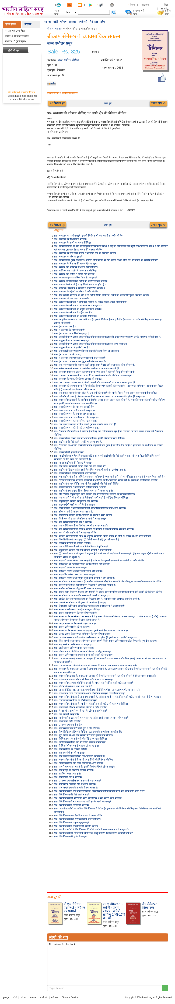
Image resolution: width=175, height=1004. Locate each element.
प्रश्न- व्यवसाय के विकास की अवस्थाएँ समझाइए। (75, 263)
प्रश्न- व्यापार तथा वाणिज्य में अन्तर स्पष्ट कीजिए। (76, 267)
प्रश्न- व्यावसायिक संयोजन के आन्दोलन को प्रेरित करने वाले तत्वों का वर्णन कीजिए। (91, 703)
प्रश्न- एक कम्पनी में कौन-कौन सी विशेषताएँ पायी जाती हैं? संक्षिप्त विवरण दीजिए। (91, 497)
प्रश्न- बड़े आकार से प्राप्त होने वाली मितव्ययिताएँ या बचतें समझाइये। (84, 679)
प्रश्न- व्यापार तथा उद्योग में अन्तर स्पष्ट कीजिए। (74, 274)
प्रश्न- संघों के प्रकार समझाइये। (67, 773)
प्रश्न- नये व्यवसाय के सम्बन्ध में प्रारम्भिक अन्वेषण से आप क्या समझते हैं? (86, 368)
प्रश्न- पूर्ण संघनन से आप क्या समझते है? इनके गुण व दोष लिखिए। (83, 735)
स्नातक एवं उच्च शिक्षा (15, 30)
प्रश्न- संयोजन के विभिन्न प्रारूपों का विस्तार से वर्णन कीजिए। (80, 707)
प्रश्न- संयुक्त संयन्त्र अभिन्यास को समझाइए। (73, 644)
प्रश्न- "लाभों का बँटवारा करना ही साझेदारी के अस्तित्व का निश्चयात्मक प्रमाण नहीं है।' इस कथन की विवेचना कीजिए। (106, 480)
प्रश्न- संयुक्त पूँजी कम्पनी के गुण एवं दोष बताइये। (76, 501)
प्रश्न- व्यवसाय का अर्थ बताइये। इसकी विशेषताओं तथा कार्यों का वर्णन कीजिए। (89, 235)
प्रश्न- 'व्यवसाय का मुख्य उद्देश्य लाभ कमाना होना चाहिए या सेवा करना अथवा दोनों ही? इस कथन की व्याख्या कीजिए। (106, 260)
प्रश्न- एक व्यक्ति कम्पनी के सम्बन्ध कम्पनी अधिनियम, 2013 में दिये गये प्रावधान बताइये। (94, 529)
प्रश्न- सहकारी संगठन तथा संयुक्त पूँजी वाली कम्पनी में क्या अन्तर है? (84, 578)
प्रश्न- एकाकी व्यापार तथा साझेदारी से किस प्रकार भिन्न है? (80, 487)
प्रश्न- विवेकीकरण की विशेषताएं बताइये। (72, 794)
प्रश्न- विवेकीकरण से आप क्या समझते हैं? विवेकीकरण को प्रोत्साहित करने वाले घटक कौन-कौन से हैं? (99, 791)
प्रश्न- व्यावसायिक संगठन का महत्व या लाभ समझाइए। (78, 305)
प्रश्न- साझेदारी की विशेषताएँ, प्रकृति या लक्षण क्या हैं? (78, 441)
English (165, 8)
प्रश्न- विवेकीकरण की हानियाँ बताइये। (71, 836)
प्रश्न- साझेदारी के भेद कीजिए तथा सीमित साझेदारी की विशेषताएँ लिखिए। (87, 483)
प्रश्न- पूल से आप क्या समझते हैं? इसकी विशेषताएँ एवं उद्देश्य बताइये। (84, 766)
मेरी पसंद (94, 21)
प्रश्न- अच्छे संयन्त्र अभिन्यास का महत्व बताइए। (74, 647)
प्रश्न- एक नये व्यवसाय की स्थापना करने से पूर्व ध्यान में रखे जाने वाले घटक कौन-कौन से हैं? (94, 364)
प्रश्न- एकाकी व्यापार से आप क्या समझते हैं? (74, 406)
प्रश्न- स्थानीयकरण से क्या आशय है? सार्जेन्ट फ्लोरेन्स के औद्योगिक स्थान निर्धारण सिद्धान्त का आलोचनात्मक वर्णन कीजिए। (108, 581)
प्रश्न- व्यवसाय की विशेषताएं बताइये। (70, 239)
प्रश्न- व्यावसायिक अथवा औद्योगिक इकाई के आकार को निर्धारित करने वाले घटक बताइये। (94, 682)
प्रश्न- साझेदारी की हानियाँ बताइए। (69, 452)
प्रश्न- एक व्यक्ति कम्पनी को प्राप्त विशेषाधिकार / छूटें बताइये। (81, 546)
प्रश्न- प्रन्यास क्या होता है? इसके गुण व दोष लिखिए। (77, 728)
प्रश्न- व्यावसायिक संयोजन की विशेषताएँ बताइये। (75, 700)
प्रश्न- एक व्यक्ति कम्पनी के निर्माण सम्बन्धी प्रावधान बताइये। (81, 525)
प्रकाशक (145, 4)
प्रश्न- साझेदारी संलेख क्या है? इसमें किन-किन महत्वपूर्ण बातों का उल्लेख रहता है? (90, 469)
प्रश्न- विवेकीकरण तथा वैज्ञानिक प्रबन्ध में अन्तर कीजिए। (79, 815)
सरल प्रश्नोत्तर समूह (59, 43)
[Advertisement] (107, 864)
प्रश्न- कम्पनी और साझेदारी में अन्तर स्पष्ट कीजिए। (76, 532)
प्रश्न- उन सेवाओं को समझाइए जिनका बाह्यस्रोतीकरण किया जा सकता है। (87, 351)
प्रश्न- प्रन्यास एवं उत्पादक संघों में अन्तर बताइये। (75, 784)
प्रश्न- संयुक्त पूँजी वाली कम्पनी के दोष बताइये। (75, 504)
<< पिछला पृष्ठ (57, 103)
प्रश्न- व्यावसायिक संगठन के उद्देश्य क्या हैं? (73, 312)
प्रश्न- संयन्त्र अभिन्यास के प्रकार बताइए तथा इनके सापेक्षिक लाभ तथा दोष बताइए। (91, 630)
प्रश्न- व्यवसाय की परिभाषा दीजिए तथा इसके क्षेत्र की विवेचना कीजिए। (85, 253)
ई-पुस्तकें (27, 24)
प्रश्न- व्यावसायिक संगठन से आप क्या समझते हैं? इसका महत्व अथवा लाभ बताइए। (90, 302)
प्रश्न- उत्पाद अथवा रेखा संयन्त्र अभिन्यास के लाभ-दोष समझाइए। (82, 633)
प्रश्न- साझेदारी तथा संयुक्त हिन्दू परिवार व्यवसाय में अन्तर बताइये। (83, 490)
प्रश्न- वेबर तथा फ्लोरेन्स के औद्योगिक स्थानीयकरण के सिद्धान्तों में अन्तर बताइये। (89, 606)
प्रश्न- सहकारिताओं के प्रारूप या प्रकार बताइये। (75, 574)
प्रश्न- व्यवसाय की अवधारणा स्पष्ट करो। (71, 298)
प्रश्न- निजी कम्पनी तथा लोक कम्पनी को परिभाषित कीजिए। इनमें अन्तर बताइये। (90, 508)
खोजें (55, 21)
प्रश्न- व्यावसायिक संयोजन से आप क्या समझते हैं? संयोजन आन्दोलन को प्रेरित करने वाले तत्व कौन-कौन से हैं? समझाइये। (108, 696)
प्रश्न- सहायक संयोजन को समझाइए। (70, 752)
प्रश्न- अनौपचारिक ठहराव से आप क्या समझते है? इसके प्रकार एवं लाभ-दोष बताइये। (91, 717)
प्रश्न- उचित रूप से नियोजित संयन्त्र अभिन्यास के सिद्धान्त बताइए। (83, 651)
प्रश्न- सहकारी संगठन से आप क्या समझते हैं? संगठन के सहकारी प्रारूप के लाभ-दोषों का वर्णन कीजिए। (99, 560)
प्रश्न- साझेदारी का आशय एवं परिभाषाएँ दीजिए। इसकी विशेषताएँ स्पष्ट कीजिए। (89, 438)
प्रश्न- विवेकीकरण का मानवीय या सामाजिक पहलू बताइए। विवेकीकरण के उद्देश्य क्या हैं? (93, 833)
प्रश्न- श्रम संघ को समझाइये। (66, 714)
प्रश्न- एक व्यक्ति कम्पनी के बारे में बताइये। (73, 522)
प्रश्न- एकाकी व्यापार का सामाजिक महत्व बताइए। (76, 420)
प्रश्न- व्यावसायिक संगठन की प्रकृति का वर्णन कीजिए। (78, 309)
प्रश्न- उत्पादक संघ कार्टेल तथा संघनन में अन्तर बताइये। (78, 780)
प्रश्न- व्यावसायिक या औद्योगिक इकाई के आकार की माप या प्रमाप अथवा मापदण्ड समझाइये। (95, 665)
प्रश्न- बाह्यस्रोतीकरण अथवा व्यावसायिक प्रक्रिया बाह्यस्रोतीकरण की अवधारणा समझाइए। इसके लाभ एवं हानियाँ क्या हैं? (107, 337)
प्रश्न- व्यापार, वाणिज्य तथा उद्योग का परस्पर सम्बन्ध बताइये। (81, 281)
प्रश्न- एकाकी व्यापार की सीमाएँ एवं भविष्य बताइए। (77, 427)
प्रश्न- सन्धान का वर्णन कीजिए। (67, 721)
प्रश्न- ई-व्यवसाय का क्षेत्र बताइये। (68, 354)
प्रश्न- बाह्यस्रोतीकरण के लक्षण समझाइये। (72, 340)
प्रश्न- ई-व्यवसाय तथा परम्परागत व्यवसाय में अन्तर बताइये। (80, 358)
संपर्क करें (83, 21)
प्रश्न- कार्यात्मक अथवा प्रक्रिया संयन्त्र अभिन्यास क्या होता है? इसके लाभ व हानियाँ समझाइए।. (96, 637)
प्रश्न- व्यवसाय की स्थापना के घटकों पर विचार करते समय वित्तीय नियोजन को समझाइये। (93, 375)
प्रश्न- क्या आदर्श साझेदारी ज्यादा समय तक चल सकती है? (80, 466)
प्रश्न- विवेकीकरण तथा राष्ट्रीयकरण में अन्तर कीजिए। (77, 819)
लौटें (53, 83)
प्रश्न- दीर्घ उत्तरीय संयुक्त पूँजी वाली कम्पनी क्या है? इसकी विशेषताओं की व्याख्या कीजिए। (94, 494)
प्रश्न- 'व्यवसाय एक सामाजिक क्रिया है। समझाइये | (76, 277)
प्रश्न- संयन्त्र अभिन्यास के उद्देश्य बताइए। (72, 626)
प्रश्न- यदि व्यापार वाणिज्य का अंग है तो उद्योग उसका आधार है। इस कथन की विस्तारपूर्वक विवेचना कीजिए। (102, 295)
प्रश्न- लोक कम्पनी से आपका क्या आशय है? (73, 511)
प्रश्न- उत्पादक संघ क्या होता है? (68, 724)
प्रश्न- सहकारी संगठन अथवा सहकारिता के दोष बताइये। (78, 571)
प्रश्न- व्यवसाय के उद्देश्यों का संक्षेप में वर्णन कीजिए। (76, 291)
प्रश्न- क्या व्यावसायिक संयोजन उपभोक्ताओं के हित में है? (79, 756)
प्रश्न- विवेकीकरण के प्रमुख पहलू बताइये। (72, 822)
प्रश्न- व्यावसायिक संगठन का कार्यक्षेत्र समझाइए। (75, 316)
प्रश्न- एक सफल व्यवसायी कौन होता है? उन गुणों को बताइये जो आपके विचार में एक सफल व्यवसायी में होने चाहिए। (105, 392)
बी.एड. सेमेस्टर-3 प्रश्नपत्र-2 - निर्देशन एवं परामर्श (74, 907)
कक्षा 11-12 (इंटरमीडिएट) (17, 36)
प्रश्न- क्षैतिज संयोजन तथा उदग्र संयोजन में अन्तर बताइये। (79, 763)
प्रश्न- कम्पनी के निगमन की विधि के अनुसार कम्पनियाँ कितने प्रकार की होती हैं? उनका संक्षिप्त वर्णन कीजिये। (103, 536)
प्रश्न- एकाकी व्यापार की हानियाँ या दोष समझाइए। (76, 417)
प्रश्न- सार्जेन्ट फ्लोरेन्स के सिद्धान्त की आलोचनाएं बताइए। (79, 588)
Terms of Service (70, 997)
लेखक (132, 4)
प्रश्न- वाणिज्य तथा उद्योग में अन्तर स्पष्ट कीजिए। (75, 270)
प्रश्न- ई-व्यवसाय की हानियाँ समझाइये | (71, 333)
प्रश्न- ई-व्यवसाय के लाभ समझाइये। (69, 330)
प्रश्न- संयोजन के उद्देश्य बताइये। (68, 777)
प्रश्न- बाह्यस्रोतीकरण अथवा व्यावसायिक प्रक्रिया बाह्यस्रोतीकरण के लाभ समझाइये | (91, 344)
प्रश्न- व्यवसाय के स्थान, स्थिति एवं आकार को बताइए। (78, 378)
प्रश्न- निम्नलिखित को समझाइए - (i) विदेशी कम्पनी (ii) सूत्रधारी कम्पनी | (86, 539)
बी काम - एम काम (54, 28)
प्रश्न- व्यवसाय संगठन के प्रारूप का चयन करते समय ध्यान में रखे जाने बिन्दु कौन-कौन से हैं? (94, 371)
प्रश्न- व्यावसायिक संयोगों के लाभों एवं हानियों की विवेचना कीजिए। (84, 759)
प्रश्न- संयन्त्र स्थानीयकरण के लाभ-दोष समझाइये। (75, 613)
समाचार (72, 21)
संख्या (94, 51)
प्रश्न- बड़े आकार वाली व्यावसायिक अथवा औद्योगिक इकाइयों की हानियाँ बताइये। (90, 693)
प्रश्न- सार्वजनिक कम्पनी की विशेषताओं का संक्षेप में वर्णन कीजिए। (83, 515)
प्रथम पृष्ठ (108, 103)
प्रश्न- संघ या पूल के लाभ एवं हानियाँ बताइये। (74, 770)
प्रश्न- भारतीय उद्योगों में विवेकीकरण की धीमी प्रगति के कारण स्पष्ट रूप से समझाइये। (91, 829)
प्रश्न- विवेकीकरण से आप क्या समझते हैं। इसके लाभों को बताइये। (83, 801)
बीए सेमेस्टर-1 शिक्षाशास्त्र (150, 905)
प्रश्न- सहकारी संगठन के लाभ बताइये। (71, 567)
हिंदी (166, 4)
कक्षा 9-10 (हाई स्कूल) (15, 41)
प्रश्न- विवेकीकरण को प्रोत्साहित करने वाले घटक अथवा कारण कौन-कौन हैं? (88, 798)
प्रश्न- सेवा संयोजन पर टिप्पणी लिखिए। (71, 749)
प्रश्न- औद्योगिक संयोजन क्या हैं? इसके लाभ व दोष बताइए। (80, 742)
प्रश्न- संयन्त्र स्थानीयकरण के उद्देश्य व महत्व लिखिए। (77, 609)
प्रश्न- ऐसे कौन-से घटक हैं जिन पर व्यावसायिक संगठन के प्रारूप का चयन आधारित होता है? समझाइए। (99, 396)
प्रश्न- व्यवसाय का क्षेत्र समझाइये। (68, 256)
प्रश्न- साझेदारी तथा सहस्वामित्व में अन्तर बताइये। (75, 473)
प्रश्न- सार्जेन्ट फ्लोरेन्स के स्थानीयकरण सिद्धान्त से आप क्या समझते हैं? (85, 585)
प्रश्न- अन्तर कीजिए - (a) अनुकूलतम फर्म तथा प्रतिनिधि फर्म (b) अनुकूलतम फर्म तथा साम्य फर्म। (97, 689)
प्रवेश (102, 21)
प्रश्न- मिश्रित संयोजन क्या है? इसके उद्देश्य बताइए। (76, 745)
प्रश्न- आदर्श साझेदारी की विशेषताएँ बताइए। (73, 462)
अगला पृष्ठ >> (158, 103)
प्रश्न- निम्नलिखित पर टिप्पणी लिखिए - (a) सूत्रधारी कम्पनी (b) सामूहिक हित (88, 731)
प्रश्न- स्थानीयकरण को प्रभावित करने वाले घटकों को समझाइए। (82, 595)
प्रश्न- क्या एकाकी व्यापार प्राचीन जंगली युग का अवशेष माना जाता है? (85, 424)
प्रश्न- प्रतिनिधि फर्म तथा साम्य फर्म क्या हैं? (73, 686)
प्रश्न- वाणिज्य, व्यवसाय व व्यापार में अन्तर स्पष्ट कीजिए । (79, 288)
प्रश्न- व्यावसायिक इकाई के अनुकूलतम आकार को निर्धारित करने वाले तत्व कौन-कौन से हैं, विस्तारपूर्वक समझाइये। (105, 675)
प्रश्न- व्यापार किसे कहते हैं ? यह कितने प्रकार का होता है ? (80, 284)
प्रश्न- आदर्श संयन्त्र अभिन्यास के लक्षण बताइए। (75, 623)
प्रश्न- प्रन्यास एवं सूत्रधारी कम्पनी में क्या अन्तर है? (76, 787)
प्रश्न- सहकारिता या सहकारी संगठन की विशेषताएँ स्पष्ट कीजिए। (82, 564)
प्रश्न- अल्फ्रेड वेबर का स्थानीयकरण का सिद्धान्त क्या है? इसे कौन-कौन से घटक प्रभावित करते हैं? (97, 599)
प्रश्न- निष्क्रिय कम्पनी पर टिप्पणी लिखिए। (72, 543)
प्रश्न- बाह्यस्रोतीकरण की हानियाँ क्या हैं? (72, 347)
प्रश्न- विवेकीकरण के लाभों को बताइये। (71, 805)
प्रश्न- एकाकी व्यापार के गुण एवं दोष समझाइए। (75, 413)
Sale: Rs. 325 (63, 52)
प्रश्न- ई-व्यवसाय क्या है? (65, 326)
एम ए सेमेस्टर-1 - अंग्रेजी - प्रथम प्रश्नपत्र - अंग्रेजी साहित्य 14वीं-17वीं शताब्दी (114, 911)
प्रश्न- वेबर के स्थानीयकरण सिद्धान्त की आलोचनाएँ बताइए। (80, 602)
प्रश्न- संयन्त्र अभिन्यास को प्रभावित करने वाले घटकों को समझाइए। (83, 654)
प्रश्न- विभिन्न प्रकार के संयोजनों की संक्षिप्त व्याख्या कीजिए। (80, 738)
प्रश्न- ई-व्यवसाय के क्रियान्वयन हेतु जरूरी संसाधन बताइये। (80, 361)
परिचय (63, 21)
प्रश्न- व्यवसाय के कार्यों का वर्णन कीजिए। (72, 242)
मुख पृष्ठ (47, 21)
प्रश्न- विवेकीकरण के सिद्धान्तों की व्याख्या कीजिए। (76, 826)
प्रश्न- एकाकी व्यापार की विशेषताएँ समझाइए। (74, 410)
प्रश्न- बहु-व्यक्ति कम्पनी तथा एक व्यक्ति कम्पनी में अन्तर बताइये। (83, 550)
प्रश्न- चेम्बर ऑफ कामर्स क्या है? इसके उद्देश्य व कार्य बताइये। (81, 710)
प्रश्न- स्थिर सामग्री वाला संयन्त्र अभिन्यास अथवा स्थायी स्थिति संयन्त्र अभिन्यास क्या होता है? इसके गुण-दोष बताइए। (105, 640)
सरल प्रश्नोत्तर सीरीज (68, 60)
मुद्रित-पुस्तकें (10, 24)
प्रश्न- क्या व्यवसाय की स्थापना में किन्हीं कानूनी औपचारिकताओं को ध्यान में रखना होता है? (94, 382)
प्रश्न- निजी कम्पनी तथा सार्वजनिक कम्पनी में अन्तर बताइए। (80, 518)
